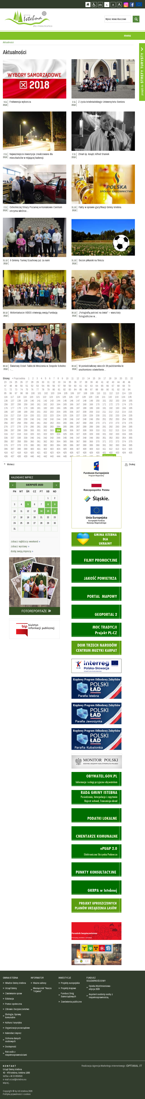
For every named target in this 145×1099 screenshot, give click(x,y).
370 (97, 441)
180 (32, 408)
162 (45, 404)
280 (32, 426)
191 (104, 408)
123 (51, 397)
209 (91, 412)
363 (51, 441)
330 (97, 434)
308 (84, 430)
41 (102, 382)
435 (130, 452)
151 (104, 400)
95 (5, 393)
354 (124, 438)
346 (71, 438)
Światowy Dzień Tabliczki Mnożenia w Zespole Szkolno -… (38, 367)
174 (124, 404)
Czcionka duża (119, 4)
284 (58, 426)
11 (72, 378)
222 (45, 415)
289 (91, 426)
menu (127, 35)
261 (38, 423)
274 (124, 423)
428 (84, 452)
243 (51, 419)
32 (53, 382)
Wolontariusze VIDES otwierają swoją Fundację (33, 312)
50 (21, 386)
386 (71, 445)
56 (53, 386)
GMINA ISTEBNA (10, 977)
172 (111, 404)
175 (130, 404)
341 (38, 438)
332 (111, 434)
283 (51, 426)
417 (12, 452)
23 (5, 382)
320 (32, 434)
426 (71, 452)
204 (58, 412)
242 (45, 419)
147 (78, 400)
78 (43, 389)
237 (12, 419)
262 (45, 423)
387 (78, 445)
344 (58, 438)
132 (110, 397)
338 (19, 438)
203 (51, 412)
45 (123, 382)
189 (91, 408)
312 (110, 430)
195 (130, 408)
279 (25, 426)
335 (130, 434)
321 (38, 434)
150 (97, 400)
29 (37, 382)
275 (130, 423)
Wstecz (10, 464)
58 (64, 386)
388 (84, 445)
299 (25, 430)
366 (71, 441)
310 (97, 430)
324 (58, 434)
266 (71, 423)
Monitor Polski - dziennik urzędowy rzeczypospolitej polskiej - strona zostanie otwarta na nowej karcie (96, 754)
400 (32, 449)
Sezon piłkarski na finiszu (91, 260)
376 (6, 445)
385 (65, 445)
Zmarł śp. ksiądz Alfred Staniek (93, 154)
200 (32, 412)
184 (58, 408)
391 (104, 445)
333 (117, 434)
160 (32, 404)
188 (84, 408)
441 (38, 456)
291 (104, 426)
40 (97, 382)
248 (84, 419)
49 (16, 386)
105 (65, 393)
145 (65, 400)
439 (25, 456)
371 (104, 441)
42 (107, 382)
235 (130, 415)
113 (117, 393)
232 (111, 415)
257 (12, 423)
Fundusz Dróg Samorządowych (68, 995)
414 (123, 449)
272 (111, 423)
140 (32, 400)
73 (16, 389)
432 (111, 452)
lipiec (12, 485)
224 (58, 415)
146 (71, 400)
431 (104, 452)
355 (130, 438)
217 (12, 415)
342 (45, 438)
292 (111, 426)
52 (32, 386)
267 (78, 423)
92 (118, 389)
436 (6, 456)
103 (52, 393)
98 (21, 393)
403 (51, 449)
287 (78, 426)
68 (118, 386)
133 (116, 397)
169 (91, 404)
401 (38, 449)
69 (123, 386)
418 (19, 452)
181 (38, 408)
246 (71, 419)
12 (78, 378)
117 (12, 397)
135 (130, 397)
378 (19, 445)
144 (58, 400)
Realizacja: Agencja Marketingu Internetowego (103, 1065)
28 (32, 382)
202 (45, 412)
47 (5, 386)
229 (91, 415)
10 (67, 378)
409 (91, 449)
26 (21, 382)
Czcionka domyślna (107, 4)
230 (97, 415)
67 (113, 386)
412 (110, 449)
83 (70, 389)
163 (51, 404)
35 (70, 382)
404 (58, 449)
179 (25, 408)
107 (78, 393)
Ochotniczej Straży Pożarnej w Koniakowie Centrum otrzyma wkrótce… (36, 209)
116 (5, 397)
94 (129, 389)
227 (78, 415)
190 (97, 408)
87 (91, 389)
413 (117, 449)
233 (117, 415)
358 (19, 441)
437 (12, 456)
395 (130, 445)
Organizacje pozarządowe (17, 1027)
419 (25, 452)
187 (78, 408)
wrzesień (56, 485)
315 (130, 430)
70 (129, 386)
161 (38, 404)
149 (91, 400)
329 (91, 434)
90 (107, 389)
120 (31, 397)
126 (70, 397)
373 (117, 441)
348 (84, 438)
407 (78, 449)
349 (91, 438)
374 (124, 441)
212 (110, 412)
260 (32, 423)
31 (48, 382)
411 (104, 449)
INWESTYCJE (65, 977)
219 (25, 415)
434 (124, 452)
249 (91, 419)
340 (32, 438)
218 (19, 415)
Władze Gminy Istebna (15, 982)
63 (91, 386)
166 (71, 404)
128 (84, 397)
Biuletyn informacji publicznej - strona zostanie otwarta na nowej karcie (34, 619)
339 (25, 438)
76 (32, 389)
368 (84, 441)
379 (25, 445)
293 (117, 426)
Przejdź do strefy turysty (142, 72)
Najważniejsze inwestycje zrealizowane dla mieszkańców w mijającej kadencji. (31, 156)
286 (71, 426)
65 (102, 386)
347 (78, 438)
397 (12, 449)
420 (32, 452)
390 (97, 445)
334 (124, 434)
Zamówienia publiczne (71, 1001)
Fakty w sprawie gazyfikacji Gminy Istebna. (100, 207)
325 (65, 434)
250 (97, 419)
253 (117, 419)
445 (65, 456)
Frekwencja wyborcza (20, 102)
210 (97, 412)
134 (123, 397)
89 (102, 389)
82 (64, 389)
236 (6, 419)
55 (48, 386)
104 (59, 393)
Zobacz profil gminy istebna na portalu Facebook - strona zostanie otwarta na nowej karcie (132, 4)
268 (84, 423)
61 (80, 386)
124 (57, 397)
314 (123, 430)
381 (38, 445)
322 (45, 434)
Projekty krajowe (68, 988)
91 (113, 389)
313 (117, 430)
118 (18, 397)
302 (45, 430)
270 (97, 423)
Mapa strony (100, 4)
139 (25, 400)
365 (65, 441)
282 (45, 426)
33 (59, 382)
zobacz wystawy (20, 546)
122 (44, 397)
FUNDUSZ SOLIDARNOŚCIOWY (96, 979)
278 (19, 426)
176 (6, 408)
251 (104, 419)
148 (84, 400)
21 (126, 378)
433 (117, 452)
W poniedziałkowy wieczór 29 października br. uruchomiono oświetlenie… (101, 367)
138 (19, 400)
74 (21, 389)
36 (75, 382)
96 (10, 393)
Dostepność (10, 1046)
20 (121, 378)
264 (58, 423)
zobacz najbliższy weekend (25, 541)
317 (12, 434)
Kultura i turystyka (13, 1022)
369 (91, 441)
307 (78, 430)
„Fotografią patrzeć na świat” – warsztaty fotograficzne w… (100, 314)
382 (45, 445)
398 (19, 449)
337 (12, 438)
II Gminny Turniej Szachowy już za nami (30, 260)
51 (27, 386)
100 (32, 393)
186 (71, 408)
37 (80, 382)
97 (16, 393)
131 (103, 397)
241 (38, 419)
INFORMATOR (37, 977)
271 (104, 423)
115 (130, 393)
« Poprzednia (18, 378)
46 (129, 382)
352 (111, 438)
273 (117, 423)
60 (75, 386)
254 (124, 419)
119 (25, 397)
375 (130, 441)
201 (38, 412)
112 (111, 393)
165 (65, 404)
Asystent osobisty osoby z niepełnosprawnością (101, 996)
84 (75, 389)
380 (32, 445)
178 (19, 408)
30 (43, 382)
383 (51, 445)
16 (99, 378)
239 (25, 419)
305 (65, 430)
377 (12, 445)
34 (64, 382)
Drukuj (132, 464)
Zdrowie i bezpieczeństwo (17, 1009)
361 (38, 441)
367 (78, 441)
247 (78, 419)
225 (65, 415)
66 (107, 386)
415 (130, 449)
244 (58, 419)
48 (10, 386)
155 (130, 400)
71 (5, 389)
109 (92, 393)
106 (72, 393)
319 (25, 434)
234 (124, 415)
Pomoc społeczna (13, 1003)
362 (45, 441)
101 (39, 393)
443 (51, 456)
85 (80, 389)
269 (91, 423)
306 (71, 430)
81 (59, 389)
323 (51, 434)
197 (12, 412)
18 (110, 378)
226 (71, 415)
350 (97, 438)
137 (12, 400)
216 (6, 415)
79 (48, 389)
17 (104, 378)
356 (6, 441)
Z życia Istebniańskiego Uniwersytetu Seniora (101, 102)
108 (85, 393)
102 (46, 393)
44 (118, 382)
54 (43, 386)
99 (27, 393)
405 (65, 449)
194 (124, 408)
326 (71, 434)
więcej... (6, 1082)
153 (117, 400)
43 (113, 382)
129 (90, 397)
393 (117, 445)
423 (51, 452)
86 (86, 389)
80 (53, 389)
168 (84, 404)
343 (51, 438)
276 (6, 426)
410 (97, 449)
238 (19, 419)
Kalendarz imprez (13, 1033)
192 (111, 408)
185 (65, 408)
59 (70, 386)
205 (65, 412)
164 (58, 404)
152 (111, 400)
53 (37, 386)
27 (27, 382)
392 (111, 445)
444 (58, 456)
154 (124, 400)
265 (65, 423)
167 (78, 404)
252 (111, 419)
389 (91, 445)
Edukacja (9, 998)
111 (104, 393)
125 (64, 397)
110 (98, 393)
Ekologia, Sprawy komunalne (13, 1016)
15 (94, 378)
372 (111, 441)
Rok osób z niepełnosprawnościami (16, 1053)
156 (6, 404)
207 (78, 412)
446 (71, 456)
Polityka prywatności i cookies (17, 1094)
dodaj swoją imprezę (22, 551)
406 (71, 449)
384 (58, 445)
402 (45, 449)
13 (83, 378)
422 (45, 452)
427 (78, 452)
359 (25, 441)
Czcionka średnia (113, 4)
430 (97, 452)
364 (58, 441)
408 (84, 449)
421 (38, 452)
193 (117, 408)
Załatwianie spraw (13, 993)
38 (86, 382)
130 (97, 397)
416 (6, 452)
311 (104, 430)
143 (51, 400)
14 (88, 378)
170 (97, 404)
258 (19, 423)
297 (12, 430)
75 (27, 389)
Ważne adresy (39, 982)
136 (6, 400)
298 (19, 430)
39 (91, 382)
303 (51, 430)
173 (117, 404)
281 (38, 426)
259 (25, 423)
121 (38, 397)
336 (6, 438)
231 (104, 415)
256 (6, 423)
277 (12, 426)
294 (124, 426)
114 (123, 393)
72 (10, 389)
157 (12, 404)
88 (97, 389)
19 (115, 378)
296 (6, 430)
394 (124, 445)
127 (77, 397)
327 (78, 434)
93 (123, 389)
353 (117, 438)
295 (130, 426)
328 (84, 434)
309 (91, 430)
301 (38, 430)
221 (38, 415)
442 (45, 456)
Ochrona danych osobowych (13, 1040)
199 (25, 412)
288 (84, 426)
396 (6, 449)
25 (16, 382)
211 (104, 412)
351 (104, 438)
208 (84, 412)
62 (86, 386)
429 (91, 452)
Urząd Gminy (11, 988)
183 (51, 408)
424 (58, 452)
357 (12, 441)
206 (71, 412)
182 (45, 408)
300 (32, 430)
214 (123, 412)
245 (65, 419)
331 (104, 434)
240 (32, 419)
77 (37, 389)
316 (6, 434)
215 (130, 412)
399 (25, 449)
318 (19, 434)
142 (45, 400)
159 (25, 404)
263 (51, 423)
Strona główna (88, 4)
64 (97, 386)
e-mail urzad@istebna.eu (14, 1079)
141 (38, 400)
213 (117, 412)
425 (65, 452)
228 (84, 415)
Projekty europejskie (70, 982)
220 (32, 415)
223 (51, 415)
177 (12, 408)
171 (104, 404)
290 (97, 426)
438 (19, 456)
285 (65, 426)
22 (131, 378)
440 (32, 456)
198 (19, 412)
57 (59, 386)
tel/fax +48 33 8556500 (12, 1076)
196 (6, 412)
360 (32, 441)
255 (130, 419)
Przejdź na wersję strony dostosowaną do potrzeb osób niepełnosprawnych (94, 4)
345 (65, 438)
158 (19, 404)
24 (10, 382)
